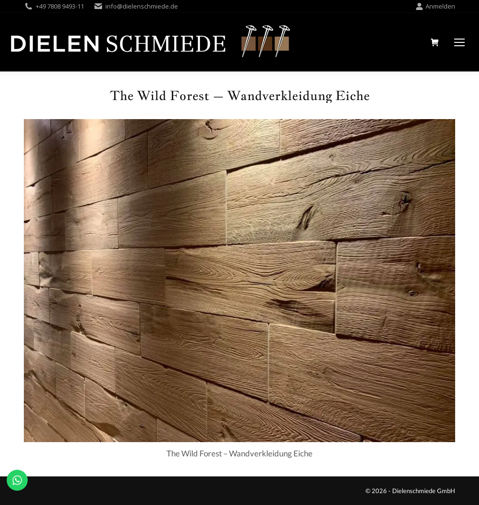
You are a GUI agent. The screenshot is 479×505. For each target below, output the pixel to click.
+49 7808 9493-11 (60, 6)
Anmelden (435, 6)
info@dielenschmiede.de (141, 6)
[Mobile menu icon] (459, 42)
